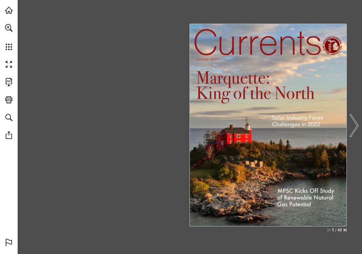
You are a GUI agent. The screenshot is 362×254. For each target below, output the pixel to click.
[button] (9, 28)
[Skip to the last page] (345, 230)
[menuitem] (9, 37)
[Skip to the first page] (328, 230)
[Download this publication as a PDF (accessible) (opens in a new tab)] (9, 82)
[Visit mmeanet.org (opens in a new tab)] (9, 10)
